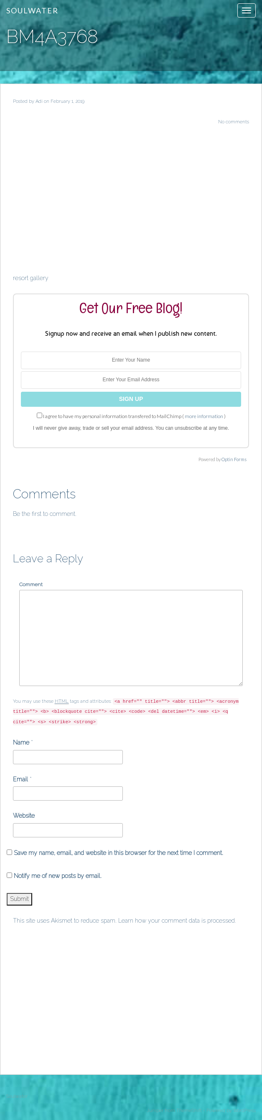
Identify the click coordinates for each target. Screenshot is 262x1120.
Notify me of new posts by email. (58, 876)
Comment (31, 584)
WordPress (244, 1110)
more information (204, 416)
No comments (233, 122)
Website (24, 815)
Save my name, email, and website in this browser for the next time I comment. (118, 853)
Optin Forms (234, 459)
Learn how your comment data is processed (176, 920)
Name (21, 742)
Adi (39, 101)
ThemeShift (189, 1110)
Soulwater (32, 10)
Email (20, 779)
